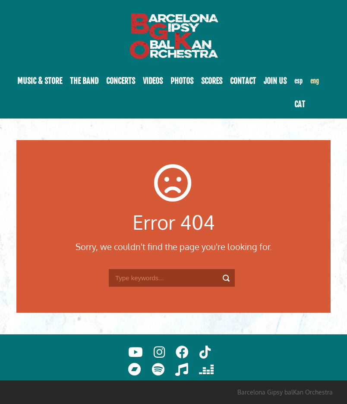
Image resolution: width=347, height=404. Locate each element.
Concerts (120, 81)
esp (298, 81)
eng (314, 81)
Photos (181, 81)
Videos (153, 81)
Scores (211, 81)
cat (299, 104)
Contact (243, 81)
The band (84, 81)
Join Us (275, 81)
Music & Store (39, 81)
